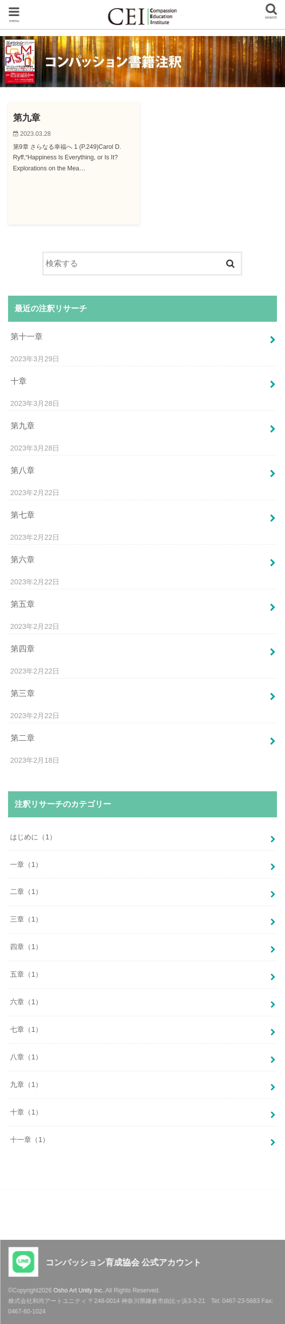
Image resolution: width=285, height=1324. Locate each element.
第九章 (23, 425)
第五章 (23, 604)
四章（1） (26, 947)
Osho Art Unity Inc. (78, 1290)
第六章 (23, 559)
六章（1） (26, 1002)
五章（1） (26, 974)
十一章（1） (29, 1140)
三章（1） (26, 919)
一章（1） (26, 864)
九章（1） (26, 1084)
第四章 (23, 648)
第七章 (23, 515)
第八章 (23, 470)
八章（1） (26, 1057)
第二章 (23, 738)
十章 (19, 381)
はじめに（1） (33, 837)
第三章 (23, 693)
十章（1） (26, 1112)
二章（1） (26, 892)
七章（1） (26, 1029)
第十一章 (27, 336)
